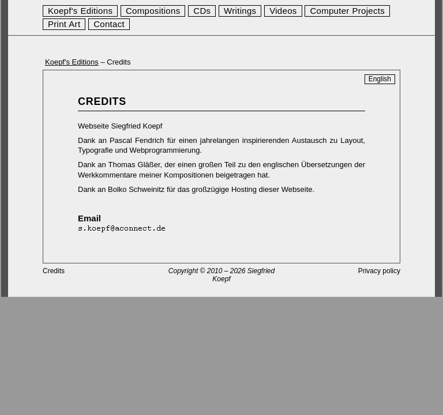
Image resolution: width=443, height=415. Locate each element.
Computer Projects (347, 11)
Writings (240, 11)
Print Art (64, 24)
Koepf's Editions (80, 11)
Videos (282, 11)
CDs (202, 11)
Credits (54, 271)
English (380, 79)
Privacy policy (379, 271)
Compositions (153, 11)
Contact (109, 24)
